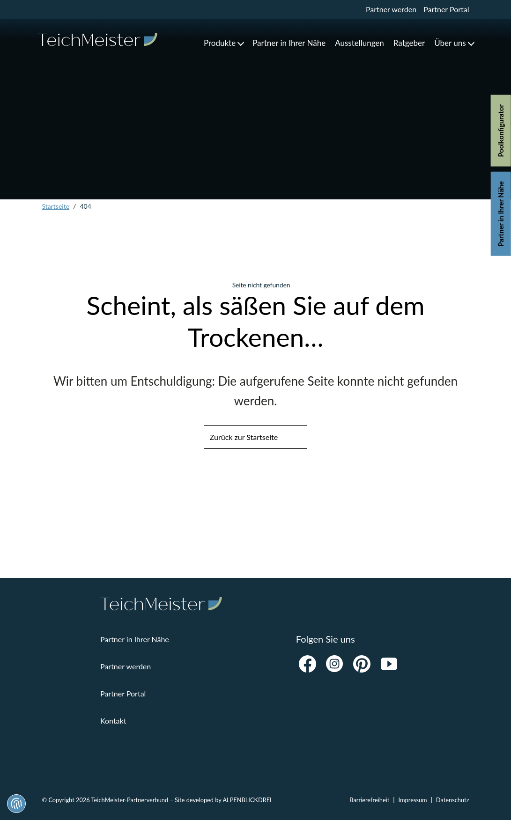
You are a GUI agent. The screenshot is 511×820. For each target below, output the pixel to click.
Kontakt (113, 720)
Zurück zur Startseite (244, 436)
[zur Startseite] (97, 39)
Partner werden (391, 9)
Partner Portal (446, 9)
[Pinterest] (362, 663)
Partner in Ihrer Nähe (500, 214)
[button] (223, 43)
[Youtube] (389, 663)
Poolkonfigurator (500, 130)
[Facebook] (307, 663)
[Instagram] (335, 663)
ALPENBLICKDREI (246, 800)
